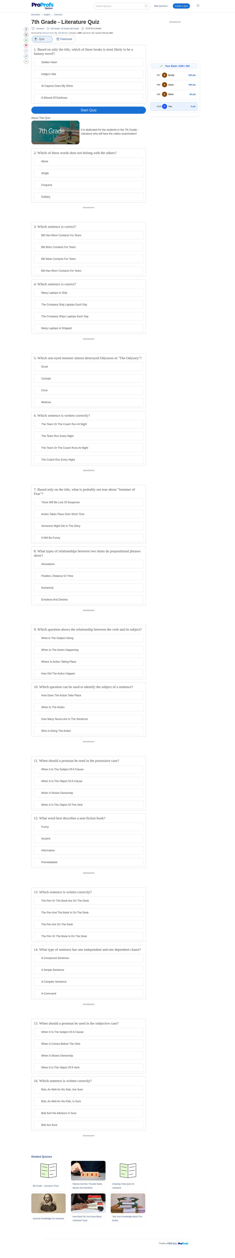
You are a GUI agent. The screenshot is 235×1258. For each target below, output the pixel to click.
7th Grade (65, 28)
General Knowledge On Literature (48, 1218)
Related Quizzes (41, 1156)
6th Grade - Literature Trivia (45, 1186)
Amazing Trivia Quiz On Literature (123, 1186)
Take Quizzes (161, 6)
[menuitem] (161, 6)
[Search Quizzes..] (122, 6)
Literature (40, 28)
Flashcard (64, 39)
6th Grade (55, 28)
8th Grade (74, 28)
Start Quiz (89, 110)
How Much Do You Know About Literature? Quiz (87, 1218)
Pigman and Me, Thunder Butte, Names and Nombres (87, 1186)
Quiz (40, 39)
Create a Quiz (181, 6)
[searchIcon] (146, 6)
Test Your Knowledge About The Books (127, 1218)
